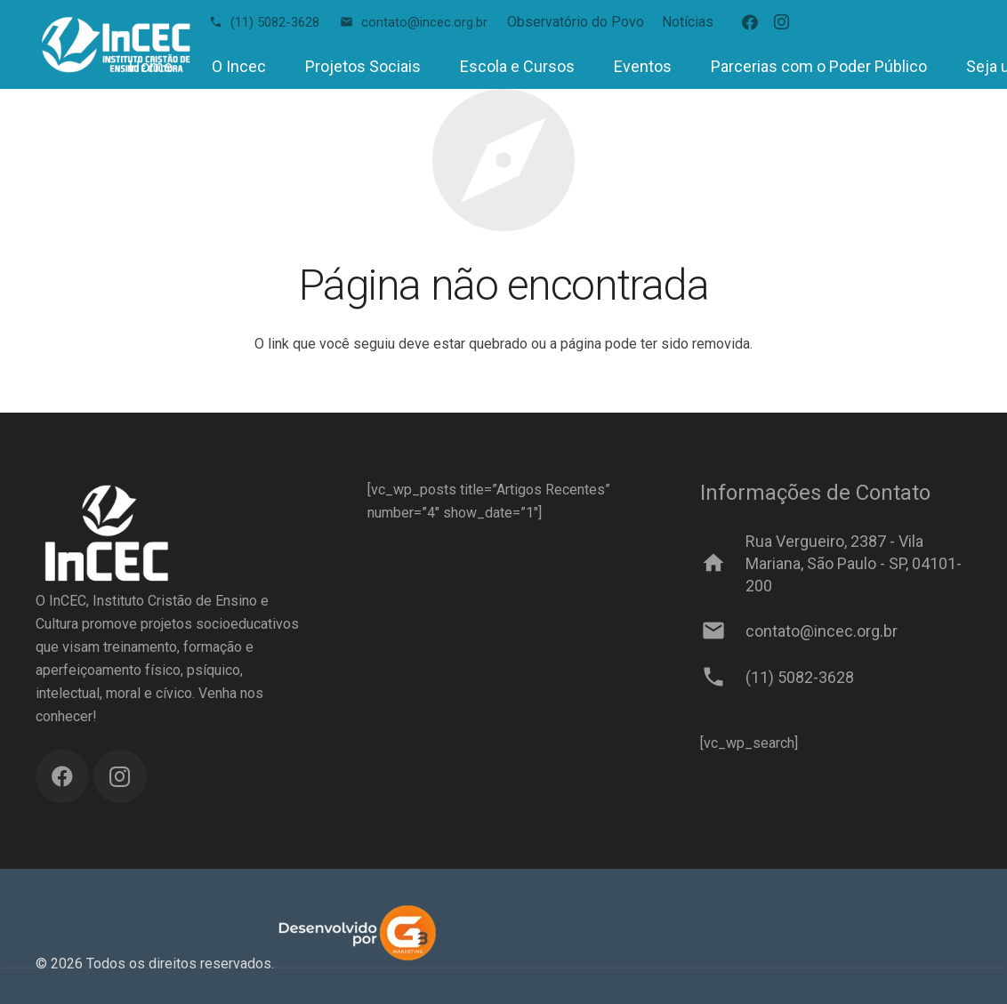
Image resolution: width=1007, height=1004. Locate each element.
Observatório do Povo (575, 21)
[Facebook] (750, 22)
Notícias (687, 21)
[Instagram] (782, 22)
